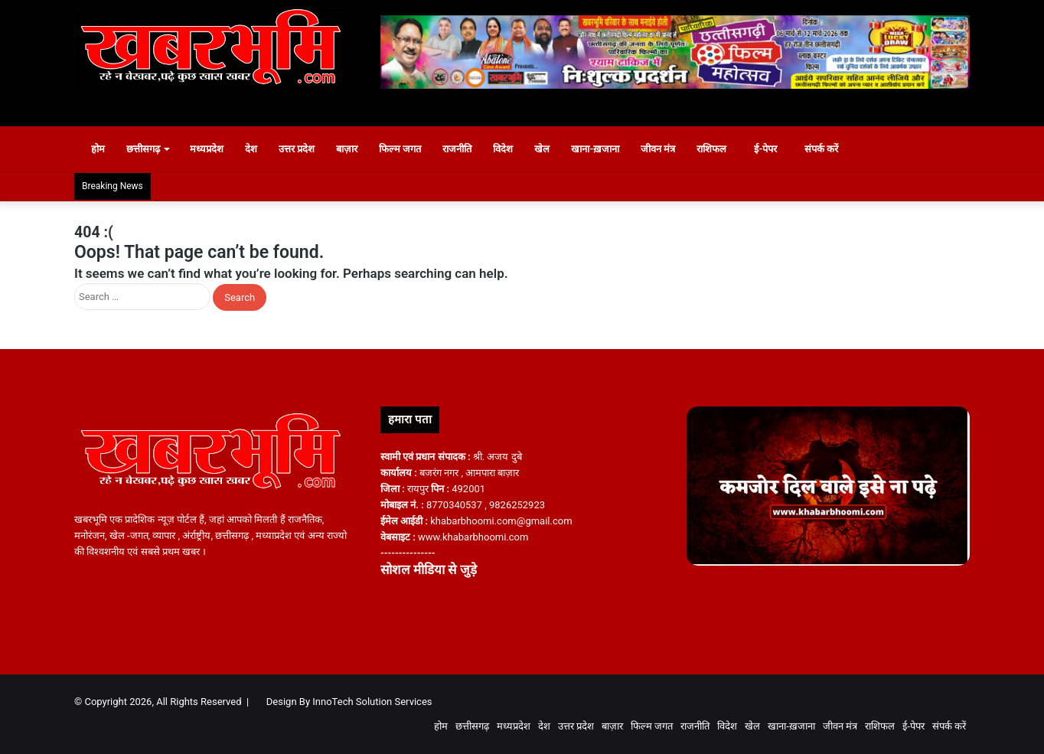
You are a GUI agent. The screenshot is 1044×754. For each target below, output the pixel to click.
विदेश (511, 149)
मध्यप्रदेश (214, 149)
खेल (550, 149)
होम (99, 149)
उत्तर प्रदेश (304, 149)
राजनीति (465, 149)
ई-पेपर (774, 149)
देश (259, 149)
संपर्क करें (837, 149)
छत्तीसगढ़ (151, 149)
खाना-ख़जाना (603, 149)
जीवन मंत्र (665, 149)
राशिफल (720, 149)
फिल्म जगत (408, 149)
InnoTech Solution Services (372, 701)
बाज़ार (354, 149)
